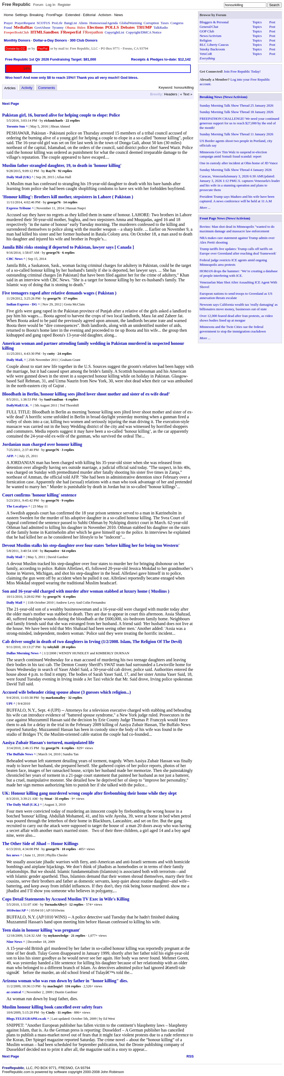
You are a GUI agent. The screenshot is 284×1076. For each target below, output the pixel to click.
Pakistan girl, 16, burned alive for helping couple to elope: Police (61, 115)
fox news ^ (14, 855)
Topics (256, 22)
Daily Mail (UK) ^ (19, 177)
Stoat (48, 799)
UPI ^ (10, 703)
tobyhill (53, 647)
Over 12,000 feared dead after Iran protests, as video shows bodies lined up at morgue (236, 318)
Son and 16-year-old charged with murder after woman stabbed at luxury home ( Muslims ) (85, 591)
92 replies (65, 171)
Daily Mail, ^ (16, 360)
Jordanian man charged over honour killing (42, 444)
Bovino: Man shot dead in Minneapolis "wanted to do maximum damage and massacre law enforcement (237, 229)
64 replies (69, 551)
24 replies (64, 354)
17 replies (70, 298)
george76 (54, 202)
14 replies (70, 202)
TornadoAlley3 (55, 904)
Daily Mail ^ (15, 557)
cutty (51, 354)
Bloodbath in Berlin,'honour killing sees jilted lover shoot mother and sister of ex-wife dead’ (86, 394)
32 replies (75, 698)
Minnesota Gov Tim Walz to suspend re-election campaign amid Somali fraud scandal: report (233, 154)
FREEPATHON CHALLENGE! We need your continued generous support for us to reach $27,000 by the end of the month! (239, 123)
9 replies (68, 500)
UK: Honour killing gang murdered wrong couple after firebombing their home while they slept (89, 793)
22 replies (73, 120)
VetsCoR (206, 54)
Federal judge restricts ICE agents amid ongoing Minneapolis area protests (233, 262)
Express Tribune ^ (20, 208)
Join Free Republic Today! (242, 71)
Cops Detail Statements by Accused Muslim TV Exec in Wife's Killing (65, 899)
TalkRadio (161, 27)
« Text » (186, 94)
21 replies (78, 935)
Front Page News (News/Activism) (225, 218)
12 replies (76, 904)
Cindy (50, 1012)
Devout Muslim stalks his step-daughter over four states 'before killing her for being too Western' (91, 545)
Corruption (151, 23)
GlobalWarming (130, 23)
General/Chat (209, 27)
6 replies (68, 253)
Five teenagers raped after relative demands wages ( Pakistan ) (59, 293)
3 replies (68, 450)
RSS (190, 1056)
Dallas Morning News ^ (24, 653)
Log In (50, 5)
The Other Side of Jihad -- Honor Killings (40, 843)
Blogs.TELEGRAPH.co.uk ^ (27, 1019)
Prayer (8, 23)
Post (272, 22)
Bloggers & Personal (214, 22)
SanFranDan (53, 399)
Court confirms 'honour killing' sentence (39, 495)
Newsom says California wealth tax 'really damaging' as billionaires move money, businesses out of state (239, 306)
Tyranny (57, 27)
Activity (26, 88)
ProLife (57, 23)
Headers (170, 94)
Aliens (83, 23)
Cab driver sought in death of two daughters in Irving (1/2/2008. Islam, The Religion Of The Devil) (92, 641)
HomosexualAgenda (103, 23)
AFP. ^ (11, 456)
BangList (70, 23)
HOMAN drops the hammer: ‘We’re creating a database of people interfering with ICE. (239, 273)
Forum (38, 5)
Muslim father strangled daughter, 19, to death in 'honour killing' (62, 165)
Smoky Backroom (212, 49)
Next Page (10, 104)
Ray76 (50, 171)
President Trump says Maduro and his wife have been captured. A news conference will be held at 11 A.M (237, 199)
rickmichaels (53, 120)
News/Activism (210, 36)
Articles (10, 88)
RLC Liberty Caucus (214, 45)
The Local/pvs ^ (18, 506)
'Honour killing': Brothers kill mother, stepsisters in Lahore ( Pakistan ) (67, 197)
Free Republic (16, 4)
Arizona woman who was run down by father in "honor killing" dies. (65, 980)
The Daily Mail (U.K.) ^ (24, 804)
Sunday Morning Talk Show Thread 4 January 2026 (236, 170)
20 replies (68, 647)
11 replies (65, 1012)
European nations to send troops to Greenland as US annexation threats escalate (236, 296)
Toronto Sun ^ (17, 126)
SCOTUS (43, 23)
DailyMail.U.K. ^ (19, 405)
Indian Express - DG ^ (23, 304)
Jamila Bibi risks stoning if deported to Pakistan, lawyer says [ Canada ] (68, 247)
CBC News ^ (15, 259)
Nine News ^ (15, 942)
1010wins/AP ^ (17, 910)
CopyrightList (114, 32)
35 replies (62, 799)
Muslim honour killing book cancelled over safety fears (52, 1007)
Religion (206, 40)
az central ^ (15, 992)
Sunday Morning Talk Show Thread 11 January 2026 (236, 134)
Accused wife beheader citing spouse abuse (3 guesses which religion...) (66, 692)
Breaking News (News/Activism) (223, 97)
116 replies (73, 986)
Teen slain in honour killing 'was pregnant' (41, 930)
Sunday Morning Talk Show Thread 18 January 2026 (237, 112)
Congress (176, 23)
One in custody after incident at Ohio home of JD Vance (239, 163)
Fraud (8, 27)
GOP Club (207, 31)
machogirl (54, 986)
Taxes (164, 23)
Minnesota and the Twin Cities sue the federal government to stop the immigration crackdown (233, 329)
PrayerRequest (25, 23)
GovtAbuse (42, 27)
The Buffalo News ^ (21, 754)
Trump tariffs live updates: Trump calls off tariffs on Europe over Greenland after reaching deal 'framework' (238, 251)
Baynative (51, 551)
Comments (46, 88)
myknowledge (58, 935)
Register (64, 5)
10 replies (69, 849)
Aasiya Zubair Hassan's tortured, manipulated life (48, 742)
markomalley (56, 698)
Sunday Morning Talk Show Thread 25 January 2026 (237, 105)
